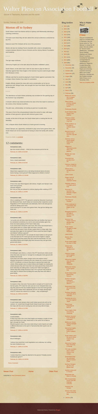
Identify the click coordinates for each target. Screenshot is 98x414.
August (67, 76)
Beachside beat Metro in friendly (70, 375)
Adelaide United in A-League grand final (70, 185)
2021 (65, 40)
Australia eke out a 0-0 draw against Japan (70, 299)
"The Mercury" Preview (69, 200)
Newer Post (8, 371)
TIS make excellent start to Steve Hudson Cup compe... (70, 351)
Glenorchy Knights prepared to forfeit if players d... (70, 330)
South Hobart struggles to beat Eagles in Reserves (70, 229)
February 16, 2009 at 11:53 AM (19, 175)
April (66, 87)
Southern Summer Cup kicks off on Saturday (70, 294)
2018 (65, 48)
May (66, 85)
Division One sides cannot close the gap (70, 392)
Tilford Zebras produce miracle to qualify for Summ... (70, 104)
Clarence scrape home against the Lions (70, 255)
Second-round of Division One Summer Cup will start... (70, 134)
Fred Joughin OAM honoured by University (70, 311)
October (67, 70)
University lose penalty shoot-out (70, 160)
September (68, 73)
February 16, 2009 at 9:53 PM (19, 294)
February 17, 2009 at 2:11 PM (19, 308)
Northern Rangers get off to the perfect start (70, 365)
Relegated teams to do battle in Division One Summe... (70, 214)
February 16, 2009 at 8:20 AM (19, 152)
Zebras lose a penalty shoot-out (70, 170)
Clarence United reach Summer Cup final (70, 119)
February (68, 93)
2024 (65, 31)
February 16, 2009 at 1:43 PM (19, 191)
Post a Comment (13, 363)
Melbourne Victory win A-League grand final (70, 97)
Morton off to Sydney (19, 27)
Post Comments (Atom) (18, 375)
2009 (65, 62)
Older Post (53, 371)
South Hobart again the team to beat (70, 242)
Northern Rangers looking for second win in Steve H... (70, 281)
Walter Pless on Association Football (49, 8)
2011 (65, 57)
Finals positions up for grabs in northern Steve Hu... (70, 126)
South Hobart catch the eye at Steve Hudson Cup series (70, 338)
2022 (65, 37)
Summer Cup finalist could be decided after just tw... (70, 221)
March (67, 90)
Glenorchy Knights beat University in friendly (70, 344)
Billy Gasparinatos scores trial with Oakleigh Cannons (70, 381)
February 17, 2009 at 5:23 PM (19, 346)
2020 (65, 43)
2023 (65, 34)
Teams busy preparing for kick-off (69, 305)
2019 (65, 46)
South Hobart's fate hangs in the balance (70, 113)
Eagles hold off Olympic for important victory (70, 179)
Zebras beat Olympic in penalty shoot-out (70, 248)
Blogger (58, 410)
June (67, 82)
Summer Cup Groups (69, 387)
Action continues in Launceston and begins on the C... (70, 206)
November (68, 68)
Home (31, 371)
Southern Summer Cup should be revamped (70, 317)
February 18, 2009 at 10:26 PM (19, 359)
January (67, 397)
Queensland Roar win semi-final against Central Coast (70, 359)
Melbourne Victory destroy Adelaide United (70, 323)
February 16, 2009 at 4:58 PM (19, 275)
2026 (65, 26)
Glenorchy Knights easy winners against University (70, 262)
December (68, 65)
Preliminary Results (70, 109)
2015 (65, 51)
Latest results (69, 174)
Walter (84, 35)
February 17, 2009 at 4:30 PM (19, 330)
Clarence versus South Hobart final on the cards (70, 141)
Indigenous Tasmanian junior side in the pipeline (70, 149)
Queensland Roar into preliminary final (70, 288)
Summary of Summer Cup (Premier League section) (70, 192)
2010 (65, 60)
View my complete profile (87, 82)
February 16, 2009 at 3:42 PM (19, 244)
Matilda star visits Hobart (70, 154)
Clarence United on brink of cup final (70, 165)
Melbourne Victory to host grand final (70, 268)
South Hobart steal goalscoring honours (70, 274)
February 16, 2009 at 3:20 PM (19, 212)
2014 (65, 54)
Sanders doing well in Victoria (70, 370)
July (66, 79)
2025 (65, 29)
